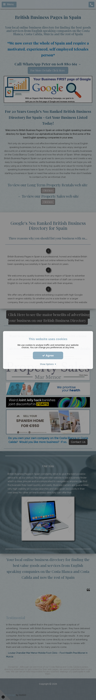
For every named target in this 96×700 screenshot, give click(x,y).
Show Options (48, 364)
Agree (48, 355)
